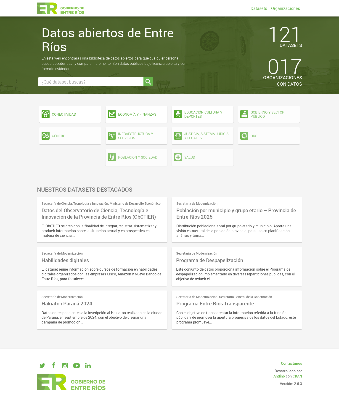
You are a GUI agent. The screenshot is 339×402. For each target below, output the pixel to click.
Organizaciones (285, 8)
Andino (279, 376)
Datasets (259, 8)
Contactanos (291, 363)
